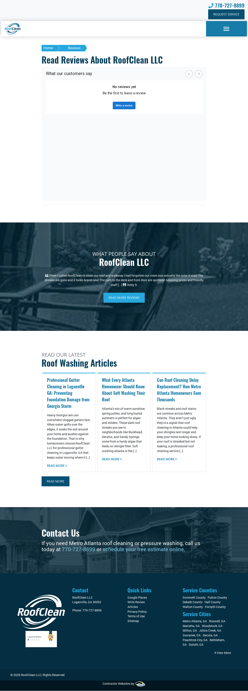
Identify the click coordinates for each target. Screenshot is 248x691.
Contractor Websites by (124, 684)
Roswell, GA (217, 621)
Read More (57, 466)
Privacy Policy (137, 612)
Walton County (193, 607)
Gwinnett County (194, 598)
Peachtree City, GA (195, 640)
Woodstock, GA (212, 626)
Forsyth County (215, 607)
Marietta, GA (191, 626)
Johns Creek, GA (210, 631)
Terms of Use (136, 616)
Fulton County (217, 598)
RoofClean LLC (31, 675)
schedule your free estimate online (143, 549)
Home (48, 48)
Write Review (136, 602)
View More (222, 653)
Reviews (74, 48)
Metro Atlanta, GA (195, 621)
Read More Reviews (124, 298)
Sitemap (133, 621)
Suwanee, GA (192, 635)
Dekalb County (192, 602)
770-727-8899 (226, 5)
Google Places (137, 598)
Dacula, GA (210, 635)
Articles (132, 607)
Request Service (226, 14)
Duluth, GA (196, 645)
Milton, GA (190, 631)
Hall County (213, 602)
